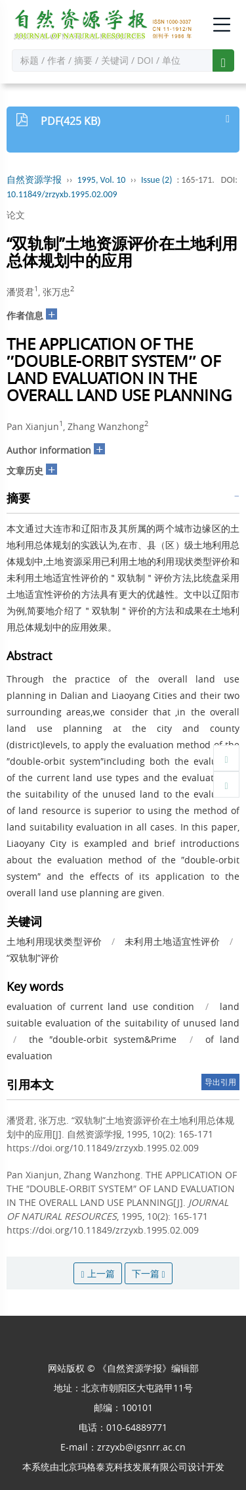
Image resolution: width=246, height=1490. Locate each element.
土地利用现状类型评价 (54, 941)
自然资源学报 (34, 179)
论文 (16, 214)
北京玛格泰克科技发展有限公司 (123, 1466)
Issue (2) (157, 179)
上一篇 (97, 1273)
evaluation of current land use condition (100, 1006)
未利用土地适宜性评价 (172, 941)
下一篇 (148, 1273)
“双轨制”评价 (33, 957)
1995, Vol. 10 (101, 179)
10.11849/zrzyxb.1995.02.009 (62, 194)
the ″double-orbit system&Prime (102, 1039)
